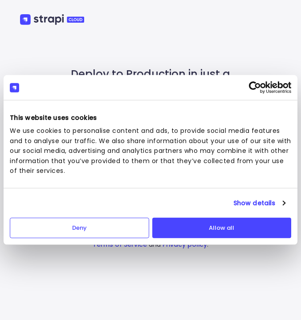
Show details (254, 203)
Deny (79, 228)
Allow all (221, 228)
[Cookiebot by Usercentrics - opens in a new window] (252, 87)
